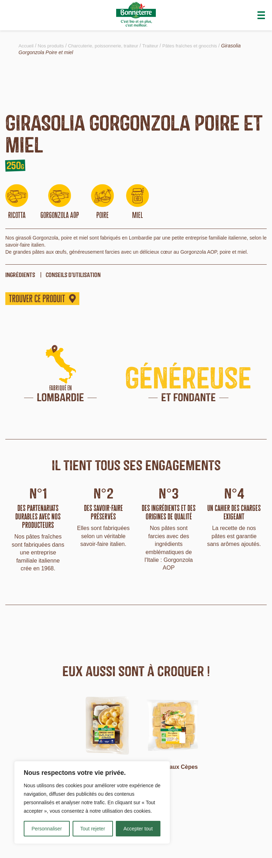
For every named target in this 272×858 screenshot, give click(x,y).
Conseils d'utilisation (73, 274)
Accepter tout (138, 828)
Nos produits (53, 45)
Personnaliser (47, 828)
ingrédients (20, 274)
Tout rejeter (92, 828)
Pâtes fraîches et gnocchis (199, 45)
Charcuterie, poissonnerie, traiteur (107, 45)
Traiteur (157, 45)
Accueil (26, 45)
